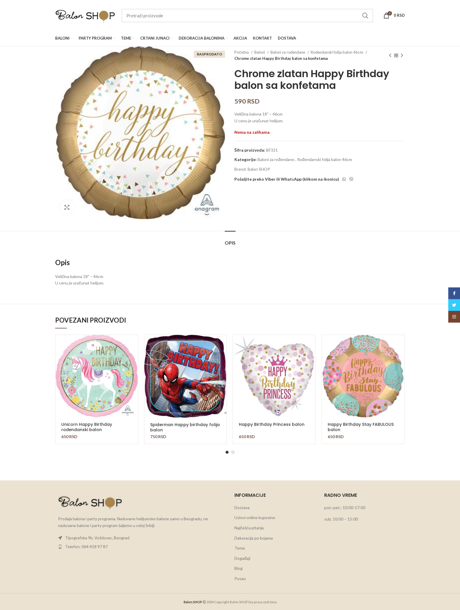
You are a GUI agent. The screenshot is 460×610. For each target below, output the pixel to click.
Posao (240, 578)
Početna (242, 52)
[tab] (230, 240)
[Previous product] (390, 55)
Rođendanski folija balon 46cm (337, 52)
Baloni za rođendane (288, 52)
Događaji (242, 558)
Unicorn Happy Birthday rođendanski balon (86, 427)
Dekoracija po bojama (253, 538)
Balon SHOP (259, 169)
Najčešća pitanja (249, 527)
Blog (238, 568)
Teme (239, 547)
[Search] (247, 15)
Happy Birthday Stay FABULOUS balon (361, 427)
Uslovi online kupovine (254, 517)
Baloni (260, 52)
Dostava (242, 507)
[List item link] (140, 538)
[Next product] (402, 55)
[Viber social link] (351, 179)
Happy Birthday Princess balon (272, 424)
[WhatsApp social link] (344, 179)
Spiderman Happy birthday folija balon (185, 427)
